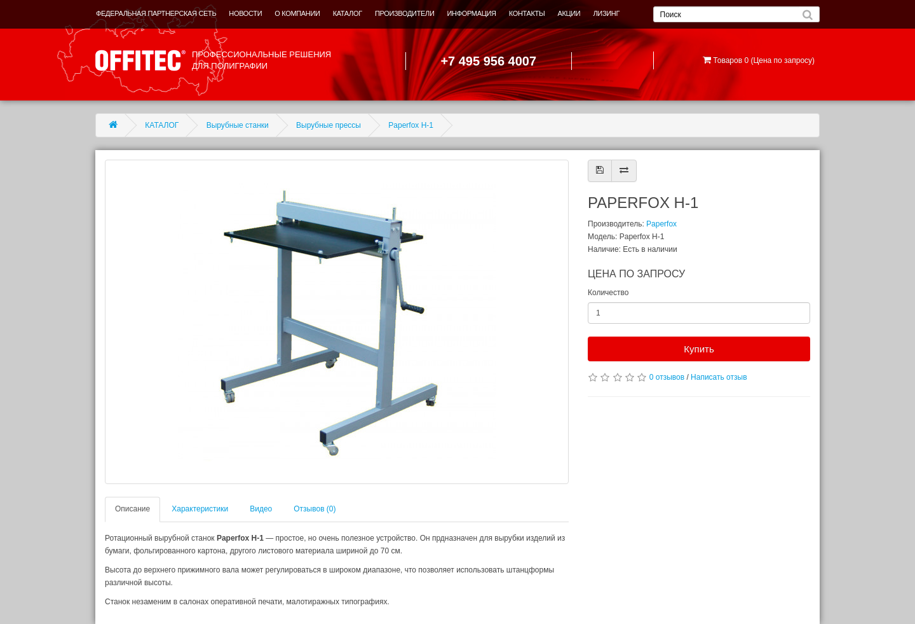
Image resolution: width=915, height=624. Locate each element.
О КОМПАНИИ (297, 13)
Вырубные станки (238, 125)
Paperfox (661, 223)
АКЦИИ (568, 13)
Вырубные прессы (328, 125)
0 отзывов (666, 377)
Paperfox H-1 (410, 125)
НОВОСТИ (245, 13)
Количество (608, 292)
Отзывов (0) (315, 508)
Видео (261, 508)
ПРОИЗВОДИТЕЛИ (405, 13)
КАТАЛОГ (347, 13)
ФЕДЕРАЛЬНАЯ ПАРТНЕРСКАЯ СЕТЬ (156, 13)
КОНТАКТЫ (527, 13)
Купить (699, 348)
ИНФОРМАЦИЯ (471, 13)
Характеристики (200, 508)
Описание (132, 508)
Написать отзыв (719, 377)
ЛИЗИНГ (606, 13)
